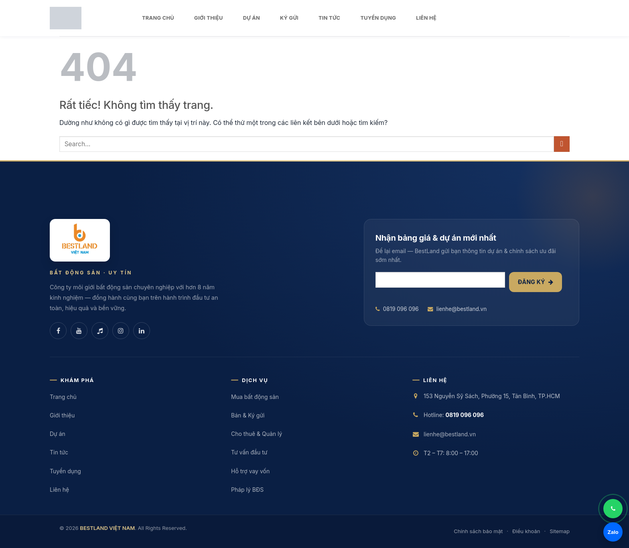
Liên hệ (59, 489)
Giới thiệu (62, 415)
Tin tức (59, 452)
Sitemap (560, 531)
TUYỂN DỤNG (378, 18)
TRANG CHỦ (158, 18)
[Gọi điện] (613, 508)
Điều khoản (526, 531)
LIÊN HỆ (426, 18)
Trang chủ (63, 396)
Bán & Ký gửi (248, 415)
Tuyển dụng (65, 471)
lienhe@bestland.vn (457, 309)
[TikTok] (99, 330)
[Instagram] (120, 330)
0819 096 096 (397, 309)
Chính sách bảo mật (478, 531)
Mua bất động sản (255, 396)
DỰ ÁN (251, 18)
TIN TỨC (329, 18)
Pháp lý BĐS (247, 489)
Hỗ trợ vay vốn (250, 471)
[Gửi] (562, 144)
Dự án (57, 433)
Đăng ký (535, 281)
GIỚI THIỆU (208, 18)
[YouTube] (79, 330)
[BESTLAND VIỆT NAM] (80, 240)
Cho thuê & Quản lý (256, 433)
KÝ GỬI (289, 18)
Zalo (613, 532)
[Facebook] (58, 330)
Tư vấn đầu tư (249, 452)
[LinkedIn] (141, 330)
